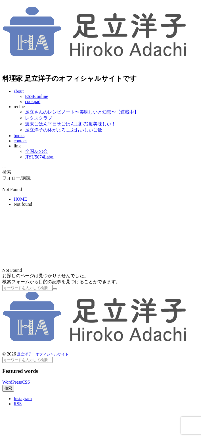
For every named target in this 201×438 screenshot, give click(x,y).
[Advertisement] (53, 238)
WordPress (12, 382)
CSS (26, 382)
